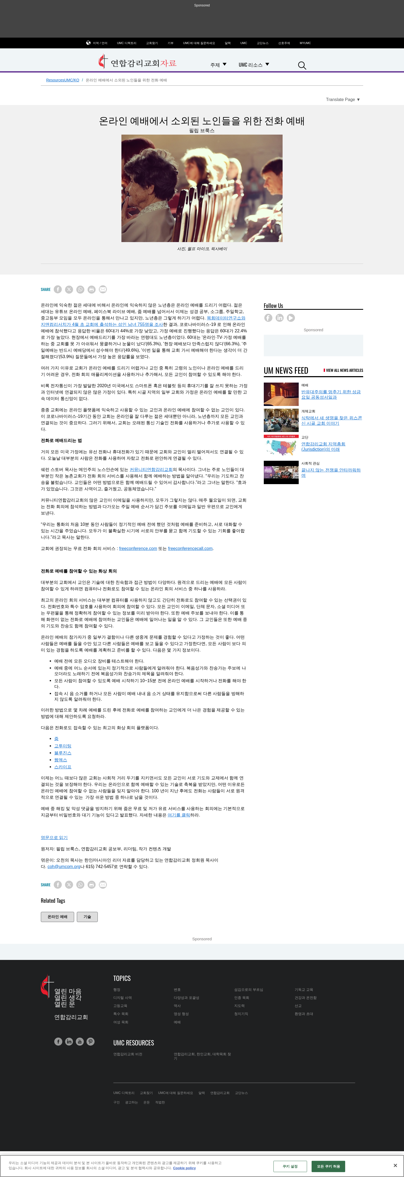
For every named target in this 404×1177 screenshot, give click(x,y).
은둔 (146, 1102)
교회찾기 (152, 43)
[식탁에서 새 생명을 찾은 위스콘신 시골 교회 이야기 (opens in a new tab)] (281, 420)
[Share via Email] (103, 289)
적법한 (160, 1102)
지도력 (239, 1006)
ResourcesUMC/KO (62, 80)
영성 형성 (181, 1014)
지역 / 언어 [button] (100, 43)
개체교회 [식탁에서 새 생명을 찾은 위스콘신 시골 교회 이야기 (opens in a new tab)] (308, 410)
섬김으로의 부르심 (248, 990)
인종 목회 (241, 998)
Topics (122, 978)
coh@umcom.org (64, 866)
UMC (243, 43)
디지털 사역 (122, 998)
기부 (171, 43)
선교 (298, 1006)
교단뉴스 (263, 43)
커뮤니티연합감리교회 (151, 469)
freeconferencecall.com (190, 548)
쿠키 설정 (290, 1166)
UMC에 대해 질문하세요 (199, 43)
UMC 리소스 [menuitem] (251, 64)
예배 (177, 1022)
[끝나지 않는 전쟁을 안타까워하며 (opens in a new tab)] (281, 472)
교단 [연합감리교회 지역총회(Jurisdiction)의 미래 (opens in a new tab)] (304, 437)
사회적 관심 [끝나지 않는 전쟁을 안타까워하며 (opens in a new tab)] (310, 463)
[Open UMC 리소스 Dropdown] (267, 64)
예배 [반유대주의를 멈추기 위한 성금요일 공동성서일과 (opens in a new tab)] (304, 384)
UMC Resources (133, 1042)
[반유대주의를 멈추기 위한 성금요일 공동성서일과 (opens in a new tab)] (281, 394)
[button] (302, 65)
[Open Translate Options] (343, 99)
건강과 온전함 (306, 998)
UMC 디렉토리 (126, 43)
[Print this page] (92, 290)
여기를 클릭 (179, 815)
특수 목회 (120, 1014)
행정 (116, 990)
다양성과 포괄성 (186, 998)
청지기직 (241, 1014)
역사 (177, 1006)
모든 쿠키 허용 (328, 1166)
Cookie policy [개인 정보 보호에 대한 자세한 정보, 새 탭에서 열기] (184, 1168)
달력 (228, 43)
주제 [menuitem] (215, 64)
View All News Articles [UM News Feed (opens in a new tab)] (344, 370)
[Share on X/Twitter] (69, 290)
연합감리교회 (220, 1093)
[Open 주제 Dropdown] (224, 64)
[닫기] (395, 1165)
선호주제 (284, 43)
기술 (87, 917)
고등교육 (120, 1006)
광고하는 (131, 1102)
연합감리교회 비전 (127, 1054)
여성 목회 (120, 1022)
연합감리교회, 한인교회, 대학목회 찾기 (202, 1056)
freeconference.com (138, 548)
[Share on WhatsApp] (80, 290)
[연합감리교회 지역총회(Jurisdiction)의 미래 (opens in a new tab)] (281, 446)
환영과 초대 (304, 1014)
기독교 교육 (304, 990)
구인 (116, 1102)
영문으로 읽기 (54, 837)
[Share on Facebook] (58, 289)
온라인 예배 (57, 917)
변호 (177, 990)
